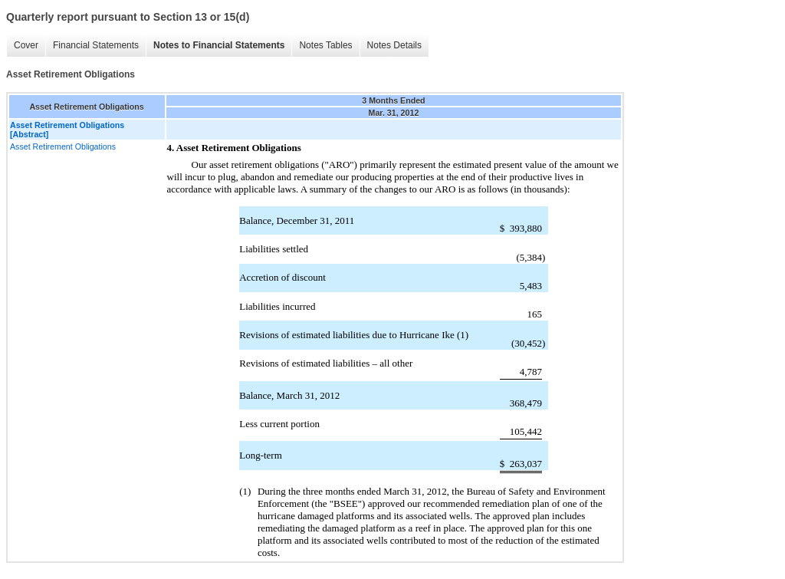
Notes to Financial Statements (218, 45)
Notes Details (394, 45)
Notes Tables (325, 45)
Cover (26, 45)
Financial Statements (96, 45)
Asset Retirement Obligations (63, 146)
